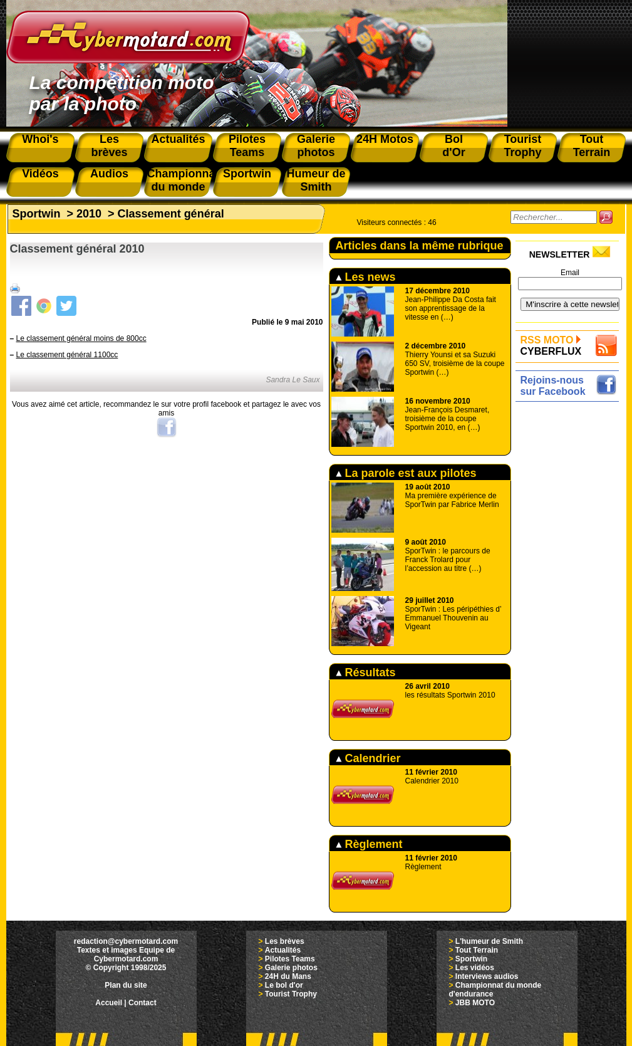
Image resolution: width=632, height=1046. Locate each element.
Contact (142, 1002)
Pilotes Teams (290, 958)
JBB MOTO (475, 1002)
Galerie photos (291, 967)
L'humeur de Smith (489, 941)
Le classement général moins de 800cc (81, 338)
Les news (366, 277)
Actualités (283, 950)
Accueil (108, 1002)
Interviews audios (487, 976)
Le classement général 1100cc (67, 354)
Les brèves (284, 941)
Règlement (369, 844)
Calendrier (368, 758)
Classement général (171, 213)
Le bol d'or (284, 985)
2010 (88, 213)
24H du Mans (288, 976)
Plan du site (126, 985)
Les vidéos (474, 967)
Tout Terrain (476, 950)
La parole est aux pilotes (406, 473)
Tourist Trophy (291, 994)
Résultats (366, 672)
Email (570, 272)
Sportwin (37, 213)
